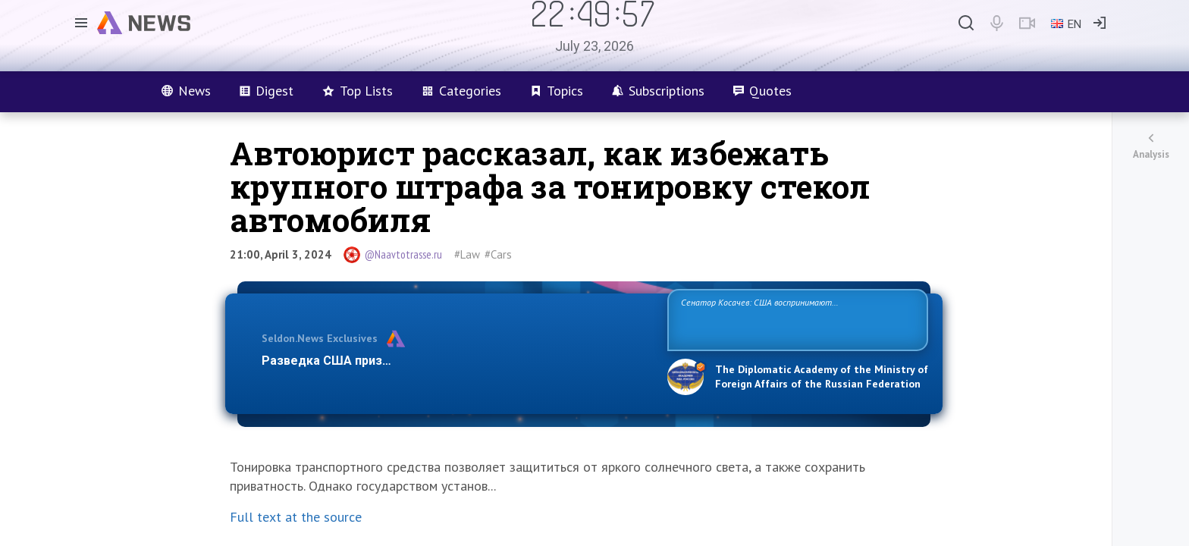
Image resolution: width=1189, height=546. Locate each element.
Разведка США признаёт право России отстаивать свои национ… (456, 360)
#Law (467, 254)
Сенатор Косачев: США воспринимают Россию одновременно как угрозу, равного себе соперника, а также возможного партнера (795, 319)
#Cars (498, 254)
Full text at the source (296, 517)
